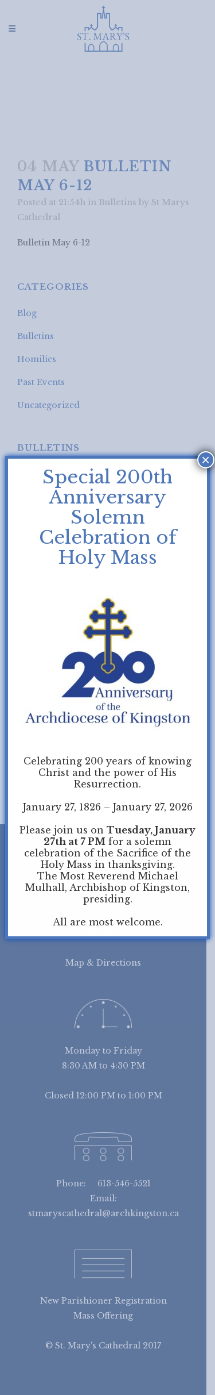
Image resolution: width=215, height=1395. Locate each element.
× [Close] (205, 459)
